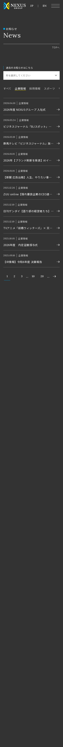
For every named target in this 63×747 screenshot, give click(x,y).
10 (33, 276)
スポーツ (49, 88)
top (56, 47)
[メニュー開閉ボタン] (55, 6)
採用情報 (34, 88)
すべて (7, 88)
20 (42, 276)
